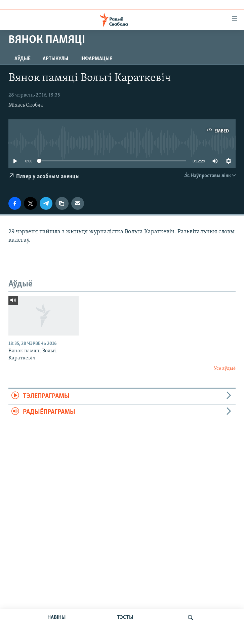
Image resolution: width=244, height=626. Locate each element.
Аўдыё (22, 59)
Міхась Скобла (25, 105)
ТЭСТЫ (125, 617)
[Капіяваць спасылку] (61, 203)
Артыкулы (55, 59)
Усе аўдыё (225, 368)
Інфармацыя (96, 59)
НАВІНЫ (56, 617)
